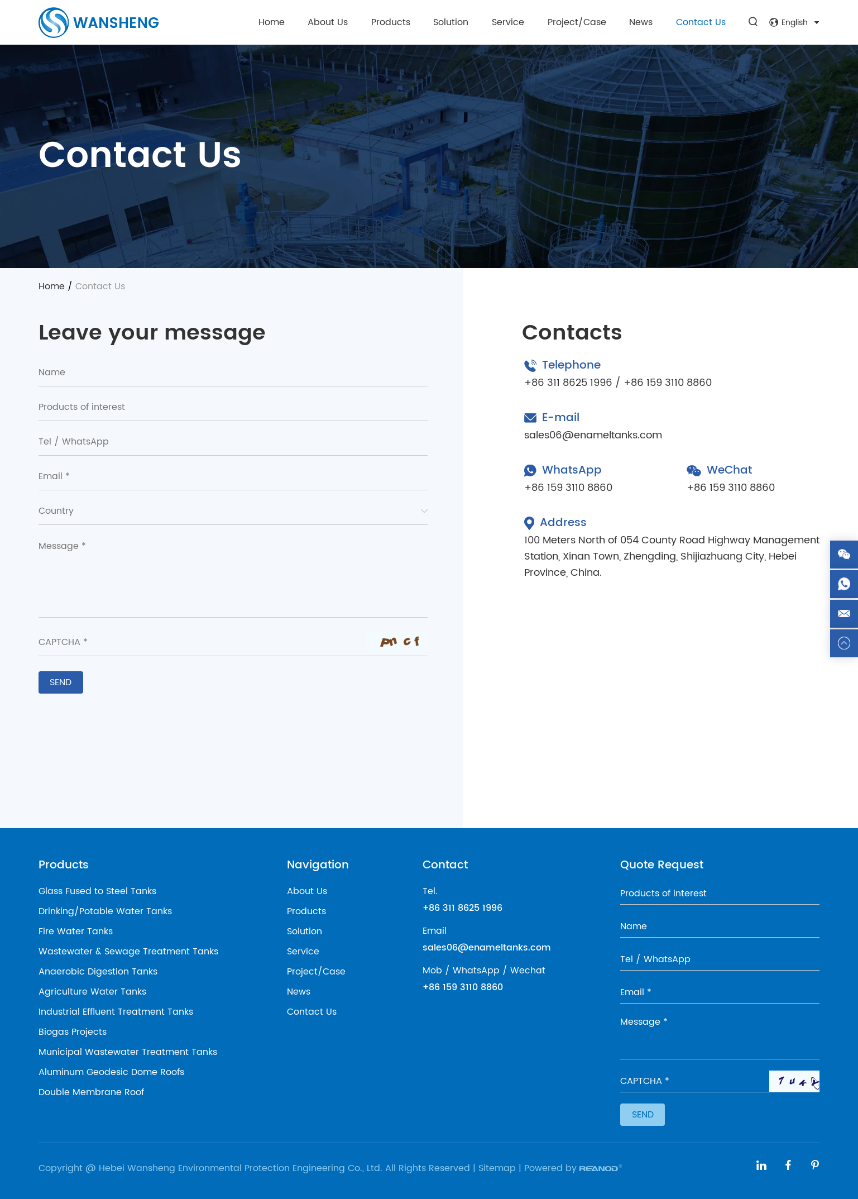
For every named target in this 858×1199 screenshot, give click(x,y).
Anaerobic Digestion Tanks (98, 971)
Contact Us (701, 22)
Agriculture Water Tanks (92, 992)
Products (390, 22)
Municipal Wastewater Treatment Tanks (128, 1052)
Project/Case (577, 22)
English (795, 22)
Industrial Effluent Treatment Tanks (116, 1012)
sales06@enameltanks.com (593, 435)
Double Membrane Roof (91, 1092)
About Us (328, 22)
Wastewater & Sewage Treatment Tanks (128, 951)
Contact (445, 865)
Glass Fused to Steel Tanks (97, 891)
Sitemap (497, 1168)
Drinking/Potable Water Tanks (105, 911)
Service (508, 22)
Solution (450, 22)
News (641, 22)
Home (271, 22)
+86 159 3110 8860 (568, 488)
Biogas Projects (73, 1032)
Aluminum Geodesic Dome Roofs (111, 1072)
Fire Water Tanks (76, 931)
